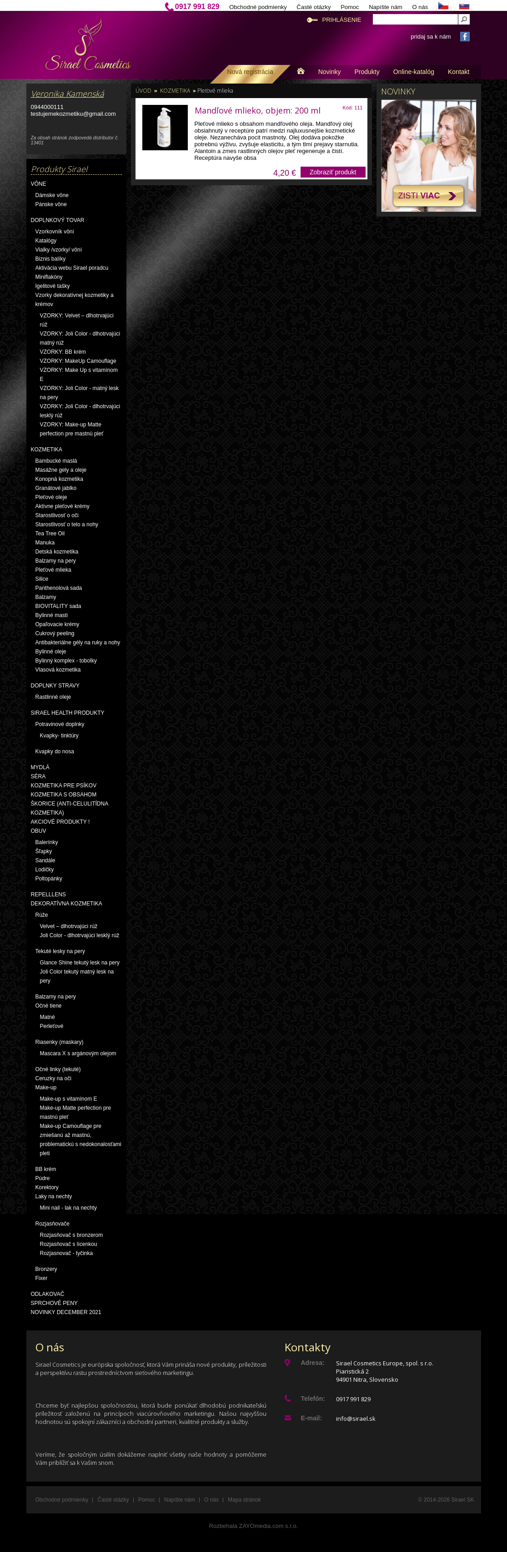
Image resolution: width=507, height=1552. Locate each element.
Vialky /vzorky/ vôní (58, 250)
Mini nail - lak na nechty (68, 1208)
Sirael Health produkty (68, 713)
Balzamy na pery (55, 561)
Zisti (419, 195)
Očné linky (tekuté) (58, 1069)
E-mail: (311, 1418)
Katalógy (46, 240)
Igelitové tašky (52, 286)
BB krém (45, 1169)
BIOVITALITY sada (58, 606)
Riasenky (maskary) (59, 1042)
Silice (42, 579)
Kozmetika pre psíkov (64, 785)
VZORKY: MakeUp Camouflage (78, 361)
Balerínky (46, 842)
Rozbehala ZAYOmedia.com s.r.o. (253, 1525)
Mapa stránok (244, 1500)
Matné (47, 1017)
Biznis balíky (50, 259)
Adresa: (313, 1362)
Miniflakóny (49, 277)
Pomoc (350, 7)
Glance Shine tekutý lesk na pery (80, 962)
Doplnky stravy (55, 685)
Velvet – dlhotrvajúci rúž (69, 926)
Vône (38, 184)
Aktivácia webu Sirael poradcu (72, 268)
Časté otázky (313, 7)
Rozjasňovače (52, 1224)
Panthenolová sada (58, 588)
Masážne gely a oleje (61, 470)
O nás (420, 7)
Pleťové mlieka (53, 570)
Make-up (46, 1087)
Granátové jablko (56, 488)
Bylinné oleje (50, 651)
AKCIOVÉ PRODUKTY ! (60, 822)
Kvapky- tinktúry (59, 735)
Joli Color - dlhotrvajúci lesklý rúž (80, 935)
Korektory (47, 1187)
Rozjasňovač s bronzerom (71, 1235)
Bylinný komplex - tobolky (66, 660)
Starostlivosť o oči (57, 515)
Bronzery (46, 1269)
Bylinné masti (51, 615)
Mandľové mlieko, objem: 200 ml (258, 110)
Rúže (41, 915)
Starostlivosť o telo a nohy (67, 524)
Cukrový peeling (55, 633)
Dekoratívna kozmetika (66, 903)
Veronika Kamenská (67, 93)
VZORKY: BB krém (63, 352)
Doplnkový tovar (58, 220)
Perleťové (52, 1026)
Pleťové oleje (51, 497)
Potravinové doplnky (60, 724)
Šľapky (43, 851)
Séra (38, 776)
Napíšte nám (385, 7)
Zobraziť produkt (333, 172)
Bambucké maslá (56, 461)
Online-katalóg (413, 71)
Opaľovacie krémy (57, 624)
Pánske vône (51, 204)
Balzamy (45, 597)
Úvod (143, 90)
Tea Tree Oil (50, 533)
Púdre (42, 1178)
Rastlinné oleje (53, 697)
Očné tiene (48, 1006)
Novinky (329, 71)
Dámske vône (52, 195)
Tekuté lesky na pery (60, 951)
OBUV (38, 831)
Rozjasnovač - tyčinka (66, 1253)
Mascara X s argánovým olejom (78, 1053)
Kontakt (458, 71)
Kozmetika (46, 449)
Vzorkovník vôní (54, 231)
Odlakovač (48, 1294)
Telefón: (313, 1398)
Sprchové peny (54, 1303)
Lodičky (44, 869)
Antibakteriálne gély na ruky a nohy (77, 642)
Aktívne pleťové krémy (62, 506)
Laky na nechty (53, 1196)
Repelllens (48, 894)
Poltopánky (48, 878)
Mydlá (40, 767)
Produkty (366, 71)
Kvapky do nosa (54, 751)
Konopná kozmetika (59, 479)
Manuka (45, 542)
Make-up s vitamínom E (68, 1099)
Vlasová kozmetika (58, 670)
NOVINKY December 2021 (66, 1312)
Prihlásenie (341, 19)
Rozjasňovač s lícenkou (68, 1244)
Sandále (45, 860)
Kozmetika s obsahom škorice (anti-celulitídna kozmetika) (69, 803)
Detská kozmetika (57, 552)
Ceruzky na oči (53, 1078)
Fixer (41, 1278)
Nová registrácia (250, 71)
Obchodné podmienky (257, 7)
